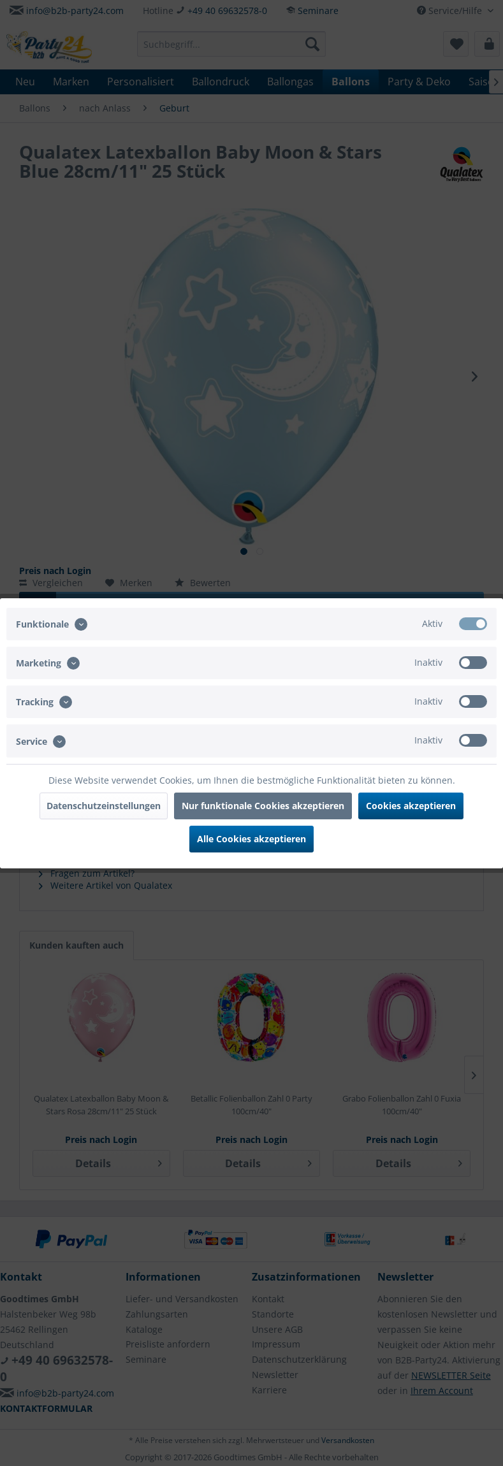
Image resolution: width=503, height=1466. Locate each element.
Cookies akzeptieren (411, 806)
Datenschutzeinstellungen (104, 806)
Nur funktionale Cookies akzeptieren (263, 806)
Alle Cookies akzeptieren (251, 839)
